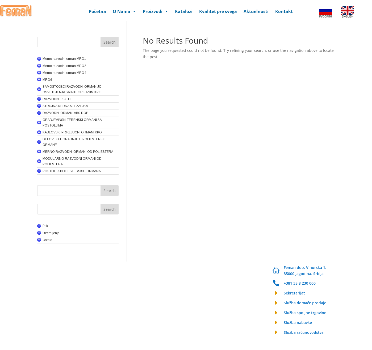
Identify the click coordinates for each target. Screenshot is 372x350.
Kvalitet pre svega (218, 11)
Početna (97, 11)
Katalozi (184, 11)
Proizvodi (155, 11)
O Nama (124, 11)
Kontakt (284, 11)
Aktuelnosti (256, 11)
